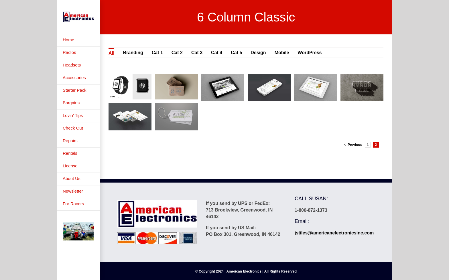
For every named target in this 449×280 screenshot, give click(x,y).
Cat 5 (236, 52)
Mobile (282, 52)
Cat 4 (216, 52)
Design (258, 52)
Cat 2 (177, 52)
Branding (133, 52)
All (111, 53)
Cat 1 (157, 52)
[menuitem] (78, 40)
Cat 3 (196, 52)
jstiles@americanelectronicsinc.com (334, 232)
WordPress (310, 52)
